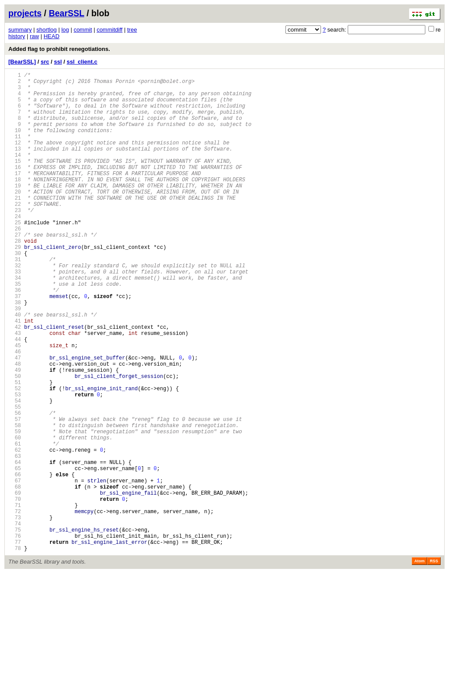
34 (14, 322)
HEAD (51, 36)
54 (14, 471)
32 (14, 307)
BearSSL (66, 13)
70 (14, 591)
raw (34, 36)
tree (132, 29)
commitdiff (109, 29)
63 (14, 539)
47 (14, 419)
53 (14, 464)
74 (14, 621)
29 (14, 285)
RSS (434, 664)
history (16, 36)
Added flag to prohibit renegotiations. (59, 49)
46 (14, 412)
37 (14, 345)
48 (14, 427)
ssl (58, 61)
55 (14, 479)
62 (14, 531)
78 (14, 650)
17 (14, 195)
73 (14, 613)
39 (14, 359)
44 (14, 397)
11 (14, 151)
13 (14, 165)
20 (14, 218)
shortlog (46, 29)
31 (14, 300)
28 (14, 277)
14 (14, 173)
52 (14, 456)
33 (14, 315)
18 (14, 203)
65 (14, 553)
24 (14, 248)
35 (14, 330)
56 (14, 486)
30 (14, 292)
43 (14, 389)
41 (14, 374)
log (65, 29)
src (45, 61)
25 (14, 255)
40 (14, 367)
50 (14, 442)
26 (14, 262)
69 (14, 583)
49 (14, 434)
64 (14, 546)
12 (14, 158)
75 (14, 628)
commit (83, 29)
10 (14, 143)
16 (14, 188)
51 (14, 449)
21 (14, 225)
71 (14, 598)
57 (14, 494)
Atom (419, 664)
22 (14, 233)
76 (14, 636)
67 (14, 568)
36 (14, 337)
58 (14, 501)
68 (14, 576)
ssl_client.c (82, 61)
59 (14, 509)
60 (14, 516)
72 (14, 606)
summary (20, 29)
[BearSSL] (22, 61)
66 (14, 561)
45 (14, 404)
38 (14, 352)
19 (14, 210)
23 (14, 240)
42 (14, 382)
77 (14, 643)
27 (14, 270)
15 (14, 180)
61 (14, 524)
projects (25, 13)
